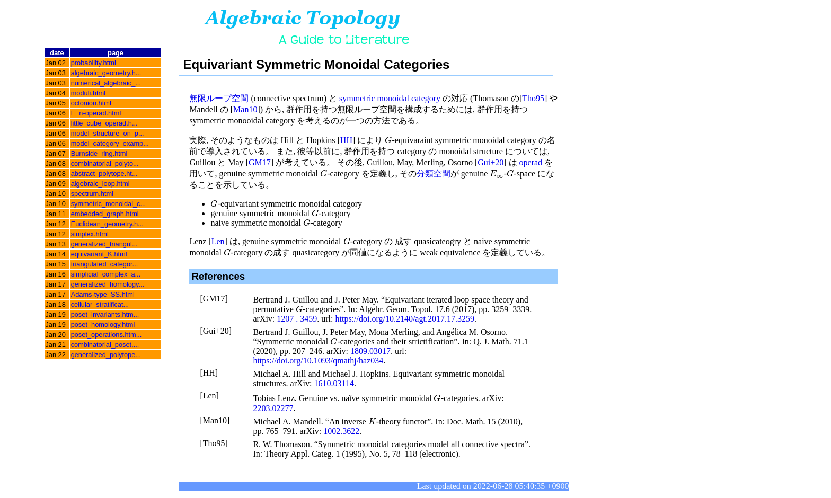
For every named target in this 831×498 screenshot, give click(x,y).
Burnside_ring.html (99, 153)
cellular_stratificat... (100, 304)
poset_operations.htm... (106, 335)
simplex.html (90, 234)
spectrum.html (92, 194)
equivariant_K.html (99, 254)
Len (218, 241)
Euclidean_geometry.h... (107, 224)
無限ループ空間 (219, 98)
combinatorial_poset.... (105, 345)
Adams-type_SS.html (103, 294)
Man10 (245, 109)
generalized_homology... (108, 284)
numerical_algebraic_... (106, 83)
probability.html (93, 63)
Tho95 (533, 98)
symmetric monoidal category (389, 98)
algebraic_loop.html (100, 184)
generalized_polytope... (106, 355)
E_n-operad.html (96, 113)
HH (346, 140)
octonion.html (91, 103)
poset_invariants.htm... (105, 314)
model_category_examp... (110, 143)
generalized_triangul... (104, 244)
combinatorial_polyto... (105, 163)
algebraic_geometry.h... (106, 73)
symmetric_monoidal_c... (108, 204)
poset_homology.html (103, 324)
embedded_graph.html (105, 214)
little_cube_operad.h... (104, 123)
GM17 (260, 162)
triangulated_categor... (104, 264)
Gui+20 (490, 162)
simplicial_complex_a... (106, 274)
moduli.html (88, 93)
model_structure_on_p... (107, 133)
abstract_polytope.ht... (104, 173)
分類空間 (433, 173)
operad (531, 162)
